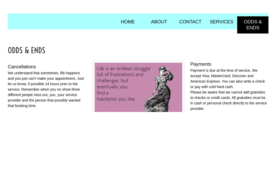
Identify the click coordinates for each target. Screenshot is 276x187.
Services (222, 21)
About (159, 21)
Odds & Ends (253, 24)
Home (128, 21)
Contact (190, 21)
